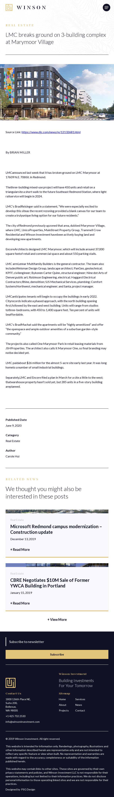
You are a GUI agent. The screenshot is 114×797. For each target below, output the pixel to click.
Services (80, 699)
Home (62, 699)
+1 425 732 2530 (15, 716)
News (78, 704)
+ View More (57, 619)
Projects (64, 710)
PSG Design (28, 789)
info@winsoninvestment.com (23, 721)
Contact (80, 710)
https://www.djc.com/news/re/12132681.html (51, 132)
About (62, 704)
